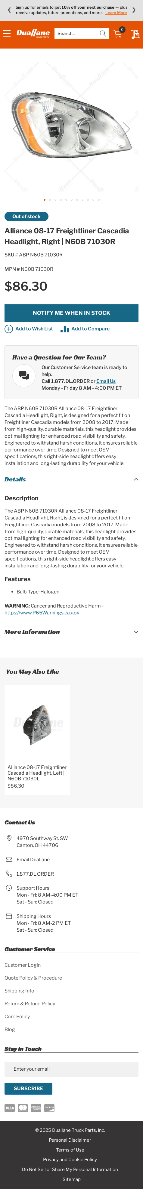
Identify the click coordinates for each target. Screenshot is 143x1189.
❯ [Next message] (134, 9)
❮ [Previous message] (9, 9)
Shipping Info (19, 991)
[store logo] (33, 33)
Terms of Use (70, 1150)
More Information (32, 632)
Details (15, 479)
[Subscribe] (28, 1089)
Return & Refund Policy (30, 1004)
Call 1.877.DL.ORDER (66, 381)
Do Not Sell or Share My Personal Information (70, 1169)
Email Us (106, 381)
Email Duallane (33, 859)
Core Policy (17, 1016)
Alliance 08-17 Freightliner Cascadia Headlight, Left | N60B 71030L (37, 773)
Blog (10, 1029)
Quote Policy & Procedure (33, 978)
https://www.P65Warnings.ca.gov (42, 613)
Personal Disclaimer (70, 1140)
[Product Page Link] (37, 725)
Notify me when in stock (71, 313)
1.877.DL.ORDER (35, 874)
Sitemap (72, 1179)
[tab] (71, 479)
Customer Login (23, 965)
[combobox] (81, 34)
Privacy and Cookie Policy (70, 1159)
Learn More (116, 12)
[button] (17, 128)
